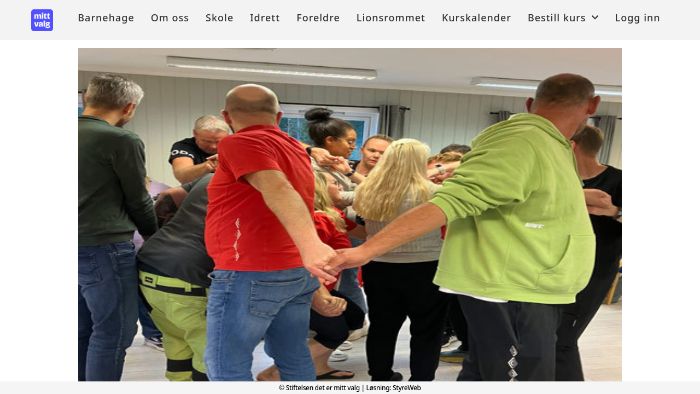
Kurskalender (476, 17)
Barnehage (106, 17)
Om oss (170, 17)
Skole (220, 17)
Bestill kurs (563, 17)
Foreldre (318, 17)
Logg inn (638, 17)
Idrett (265, 17)
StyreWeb (407, 387)
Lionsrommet (391, 17)
